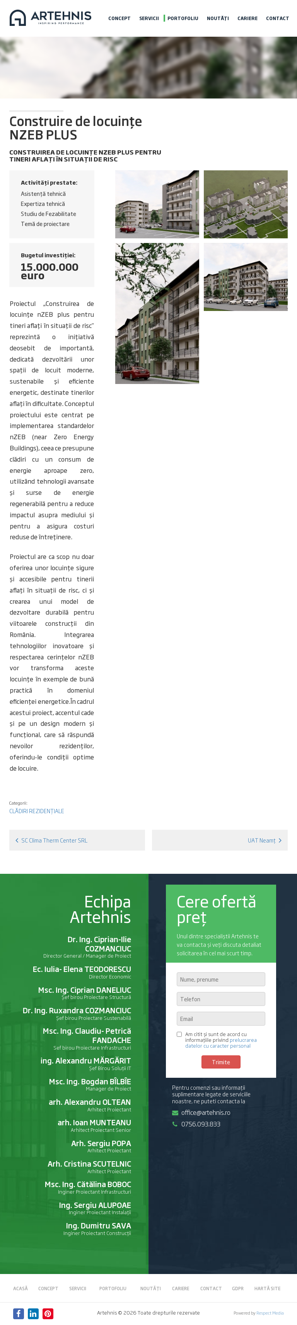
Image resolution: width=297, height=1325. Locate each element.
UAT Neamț (265, 840)
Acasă (20, 1288)
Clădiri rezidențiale (36, 811)
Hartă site (267, 1288)
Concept (119, 18)
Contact (277, 18)
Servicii (149, 18)
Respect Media (270, 1313)
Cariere (247, 18)
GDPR (238, 1288)
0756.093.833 (196, 1123)
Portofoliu (182, 18)
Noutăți (218, 18)
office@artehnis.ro (201, 1112)
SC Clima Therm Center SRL (51, 840)
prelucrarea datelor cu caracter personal (221, 1042)
